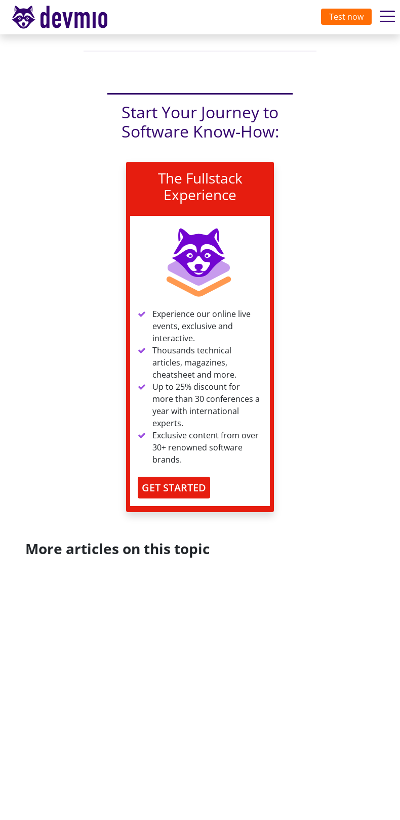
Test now (346, 16)
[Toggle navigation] (69, 17)
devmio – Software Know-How (67, 17)
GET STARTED (174, 487)
